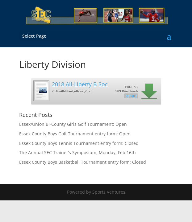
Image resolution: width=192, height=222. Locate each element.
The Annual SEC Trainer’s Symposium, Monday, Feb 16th (77, 152)
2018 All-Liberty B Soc (80, 84)
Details (131, 96)
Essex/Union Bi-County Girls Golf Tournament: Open (73, 124)
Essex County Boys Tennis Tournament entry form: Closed (79, 143)
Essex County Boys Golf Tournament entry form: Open (75, 134)
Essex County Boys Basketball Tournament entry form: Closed (82, 162)
